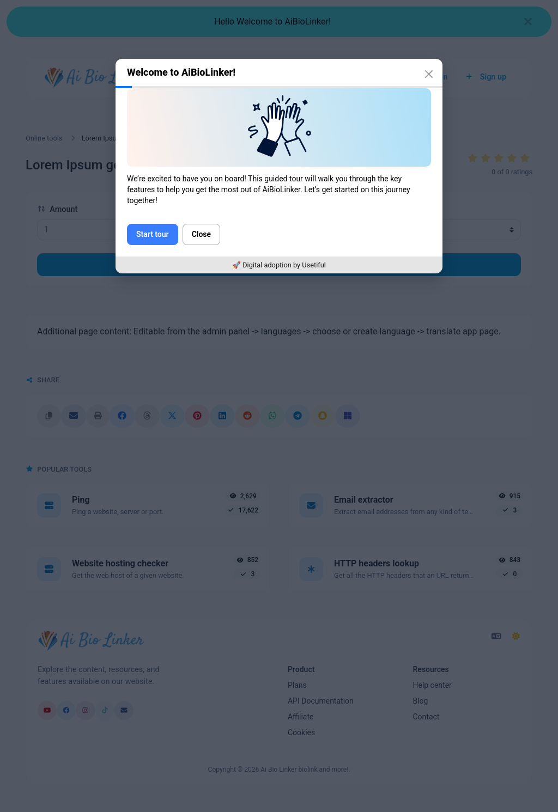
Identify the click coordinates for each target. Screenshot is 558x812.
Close (201, 234)
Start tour (152, 234)
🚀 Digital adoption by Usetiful (279, 265)
